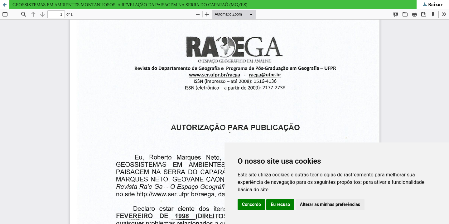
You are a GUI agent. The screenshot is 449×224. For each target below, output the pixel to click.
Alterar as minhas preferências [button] (330, 204)
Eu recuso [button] (280, 204)
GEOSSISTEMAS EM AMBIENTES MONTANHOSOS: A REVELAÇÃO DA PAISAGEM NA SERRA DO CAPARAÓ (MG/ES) (129, 4)
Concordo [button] (251, 204)
